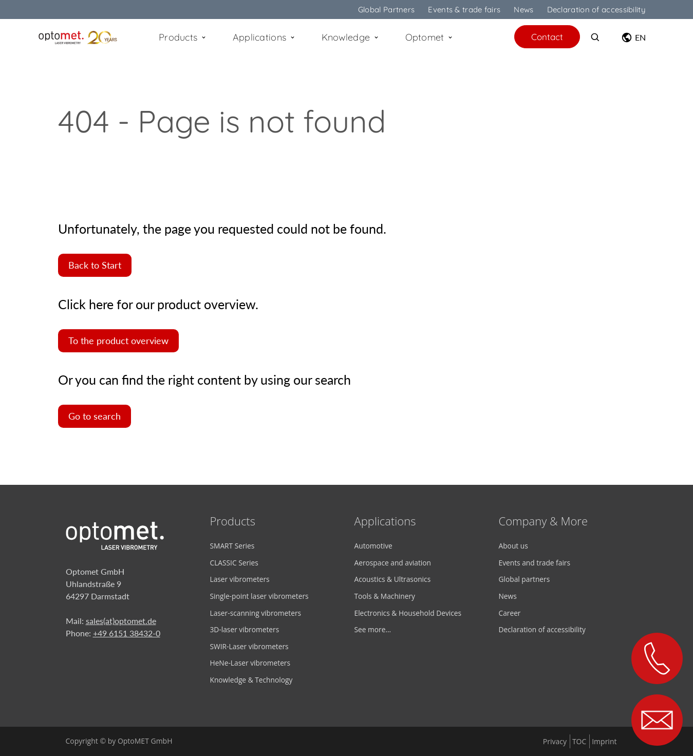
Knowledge (351, 37)
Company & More (543, 520)
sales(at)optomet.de (121, 621)
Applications (264, 37)
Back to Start (94, 265)
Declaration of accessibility (596, 9)
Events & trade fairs (464, 9)
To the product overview (118, 340)
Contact (547, 36)
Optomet (429, 37)
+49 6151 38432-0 (126, 633)
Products (183, 37)
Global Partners (386, 9)
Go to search (94, 416)
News (523, 9)
